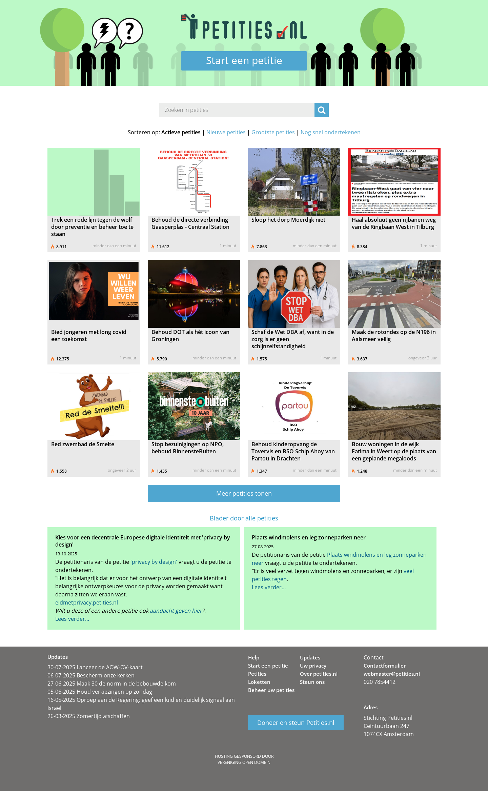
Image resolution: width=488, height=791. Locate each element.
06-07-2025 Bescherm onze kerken (91, 675)
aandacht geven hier (176, 610)
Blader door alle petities (244, 518)
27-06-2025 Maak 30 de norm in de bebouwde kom (111, 683)
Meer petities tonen (244, 493)
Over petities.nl (319, 673)
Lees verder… (72, 618)
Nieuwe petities (226, 132)
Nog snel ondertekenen (331, 132)
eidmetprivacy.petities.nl (86, 602)
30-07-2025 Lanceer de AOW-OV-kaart (95, 667)
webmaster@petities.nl (392, 673)
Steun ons (312, 681)
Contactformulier (385, 665)
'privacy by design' (153, 562)
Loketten (259, 681)
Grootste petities (273, 132)
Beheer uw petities (271, 690)
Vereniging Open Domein (244, 762)
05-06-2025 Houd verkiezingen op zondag (99, 691)
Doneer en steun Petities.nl (295, 722)
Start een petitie (244, 60)
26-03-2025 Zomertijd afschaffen (88, 716)
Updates (310, 657)
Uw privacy (313, 665)
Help (253, 657)
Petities (257, 673)
